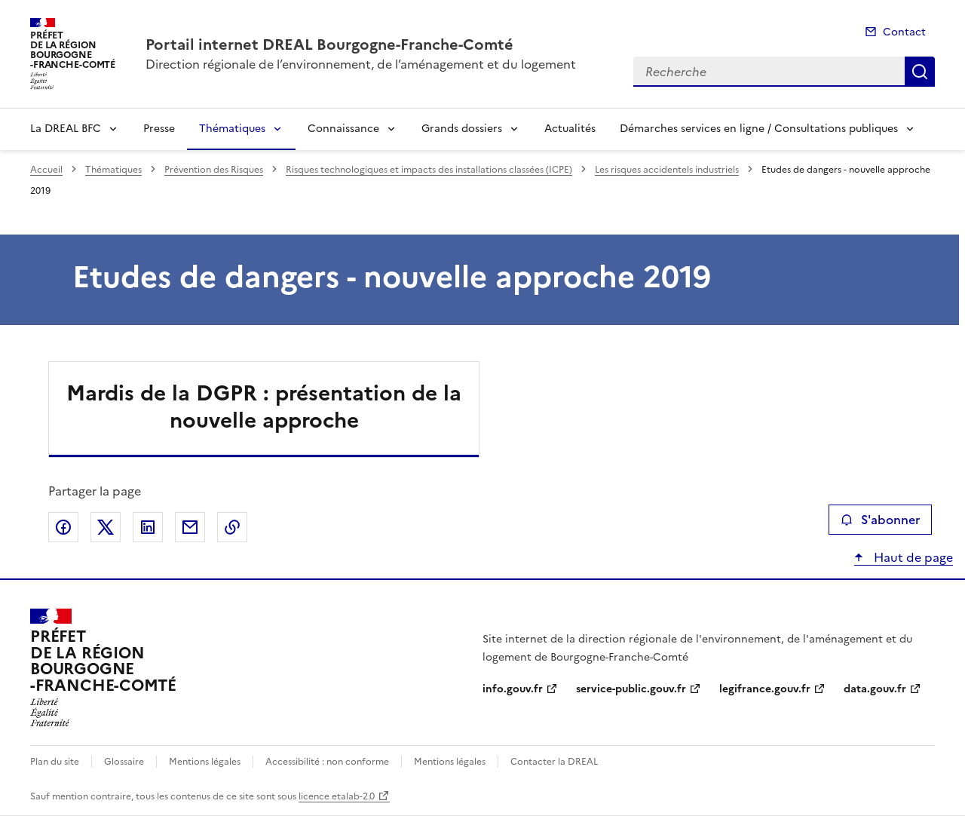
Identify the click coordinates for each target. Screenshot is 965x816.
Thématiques (232, 129)
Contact (904, 32)
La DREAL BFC (65, 129)
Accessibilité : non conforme (327, 761)
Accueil (46, 169)
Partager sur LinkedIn (148, 527)
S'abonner (880, 520)
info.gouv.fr (512, 689)
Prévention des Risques (213, 169)
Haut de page (912, 557)
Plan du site (54, 761)
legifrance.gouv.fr (764, 689)
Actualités (570, 129)
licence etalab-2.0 (337, 796)
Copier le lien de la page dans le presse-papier (232, 527)
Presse (159, 129)
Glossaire (124, 761)
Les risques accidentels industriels (667, 169)
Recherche (920, 72)
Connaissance (343, 129)
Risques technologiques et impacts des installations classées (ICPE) (429, 169)
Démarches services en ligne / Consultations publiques (759, 129)
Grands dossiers (461, 129)
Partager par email (190, 527)
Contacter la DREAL (554, 761)
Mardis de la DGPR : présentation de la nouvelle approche (263, 406)
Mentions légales (204, 761)
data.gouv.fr (875, 689)
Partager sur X (105, 527)
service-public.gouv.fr (631, 689)
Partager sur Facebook (63, 527)
